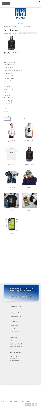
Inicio (5, 26)
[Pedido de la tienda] (28, 33)
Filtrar (7, 119)
